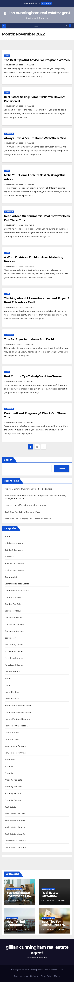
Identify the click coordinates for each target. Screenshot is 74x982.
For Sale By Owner (14, 645)
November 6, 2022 (14, 422)
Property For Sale (13, 780)
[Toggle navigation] (36, 26)
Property (9, 766)
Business (9, 557)
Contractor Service (14, 624)
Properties (10, 759)
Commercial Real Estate (17, 584)
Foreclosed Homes (14, 658)
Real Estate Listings (15, 827)
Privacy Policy (46, 976)
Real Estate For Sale (15, 814)
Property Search (13, 793)
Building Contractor (14, 543)
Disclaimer (34, 976)
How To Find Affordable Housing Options (25, 505)
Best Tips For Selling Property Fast (22, 512)
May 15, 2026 (49, 929)
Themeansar (58, 970)
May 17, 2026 (13, 929)
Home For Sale (12, 692)
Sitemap (57, 976)
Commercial (11, 577)
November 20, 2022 (14, 184)
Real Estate (9, 133)
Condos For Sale (13, 597)
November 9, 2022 (14, 381)
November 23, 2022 (14, 143)
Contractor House (14, 611)
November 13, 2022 (14, 307)
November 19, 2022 (14, 225)
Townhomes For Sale (15, 841)
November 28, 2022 (14, 65)
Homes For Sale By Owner (18, 705)
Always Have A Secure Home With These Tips (35, 138)
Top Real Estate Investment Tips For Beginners (28, 489)
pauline (30, 65)
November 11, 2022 (14, 344)
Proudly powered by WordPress (23, 970)
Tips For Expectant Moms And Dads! (29, 339)
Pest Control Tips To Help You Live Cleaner (33, 376)
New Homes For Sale (15, 746)
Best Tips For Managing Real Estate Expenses (28, 519)
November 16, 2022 (14, 266)
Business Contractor (15, 563)
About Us (24, 976)
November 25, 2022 (14, 106)
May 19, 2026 (14, 900)
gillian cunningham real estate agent (37, 12)
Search (8, 460)
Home (8, 678)
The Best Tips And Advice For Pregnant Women (37, 60)
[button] (67, 26)
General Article (12, 672)
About (7, 56)
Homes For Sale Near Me (17, 719)
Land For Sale (12, 732)
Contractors (11, 638)
